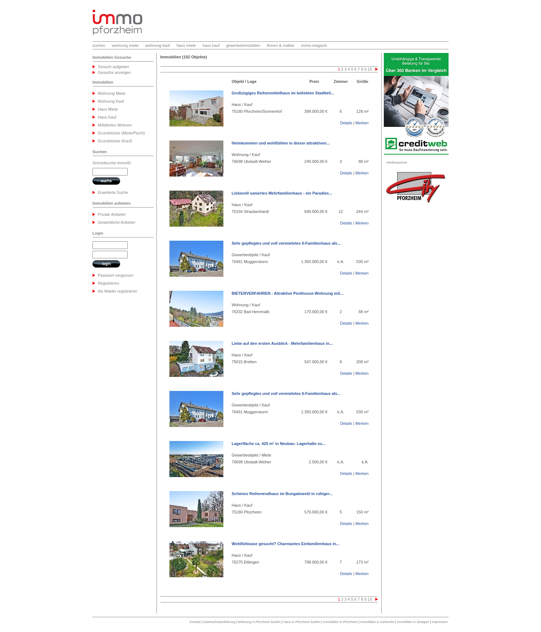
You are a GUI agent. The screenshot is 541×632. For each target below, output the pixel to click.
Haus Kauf (107, 117)
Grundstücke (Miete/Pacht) (121, 133)
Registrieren (108, 283)
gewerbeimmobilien (243, 45)
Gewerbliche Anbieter (117, 222)
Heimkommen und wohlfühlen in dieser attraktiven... (281, 143)
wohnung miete (125, 45)
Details (346, 123)
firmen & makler (281, 45)
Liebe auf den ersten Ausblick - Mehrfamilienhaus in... (282, 343)
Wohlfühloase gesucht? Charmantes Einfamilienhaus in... (286, 544)
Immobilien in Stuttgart (413, 622)
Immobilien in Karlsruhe (377, 622)
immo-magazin (314, 45)
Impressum (440, 622)
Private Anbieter (112, 214)
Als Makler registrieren (117, 291)
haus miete (186, 45)
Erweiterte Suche (113, 192)
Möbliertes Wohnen (115, 125)
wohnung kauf (157, 45)
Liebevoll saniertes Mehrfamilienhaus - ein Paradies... (282, 193)
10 (370, 69)
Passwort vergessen (115, 275)
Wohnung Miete (112, 93)
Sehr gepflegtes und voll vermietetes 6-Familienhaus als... (286, 243)
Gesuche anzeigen (114, 72)
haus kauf (211, 45)
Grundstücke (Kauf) (115, 141)
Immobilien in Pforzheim (340, 622)
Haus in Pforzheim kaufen (301, 622)
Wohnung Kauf (111, 101)
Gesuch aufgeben (113, 66)
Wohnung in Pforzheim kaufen (259, 622)
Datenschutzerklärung (219, 622)
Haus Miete (108, 109)
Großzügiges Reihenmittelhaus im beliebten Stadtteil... (283, 93)
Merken (362, 123)
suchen (98, 45)
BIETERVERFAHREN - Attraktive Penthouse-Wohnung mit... (287, 293)
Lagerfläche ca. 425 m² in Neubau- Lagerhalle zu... (278, 443)
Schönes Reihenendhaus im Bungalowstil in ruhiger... (282, 493)
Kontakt (195, 622)
